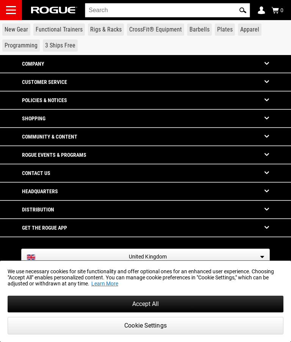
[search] (167, 10)
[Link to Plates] (225, 30)
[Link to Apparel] (249, 30)
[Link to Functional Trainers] (59, 30)
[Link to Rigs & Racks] (106, 30)
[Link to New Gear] (16, 30)
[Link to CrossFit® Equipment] (155, 30)
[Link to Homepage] (54, 10)
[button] (243, 10)
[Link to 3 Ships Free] (60, 45)
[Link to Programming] (21, 45)
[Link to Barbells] (199, 30)
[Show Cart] (277, 10)
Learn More (104, 284)
